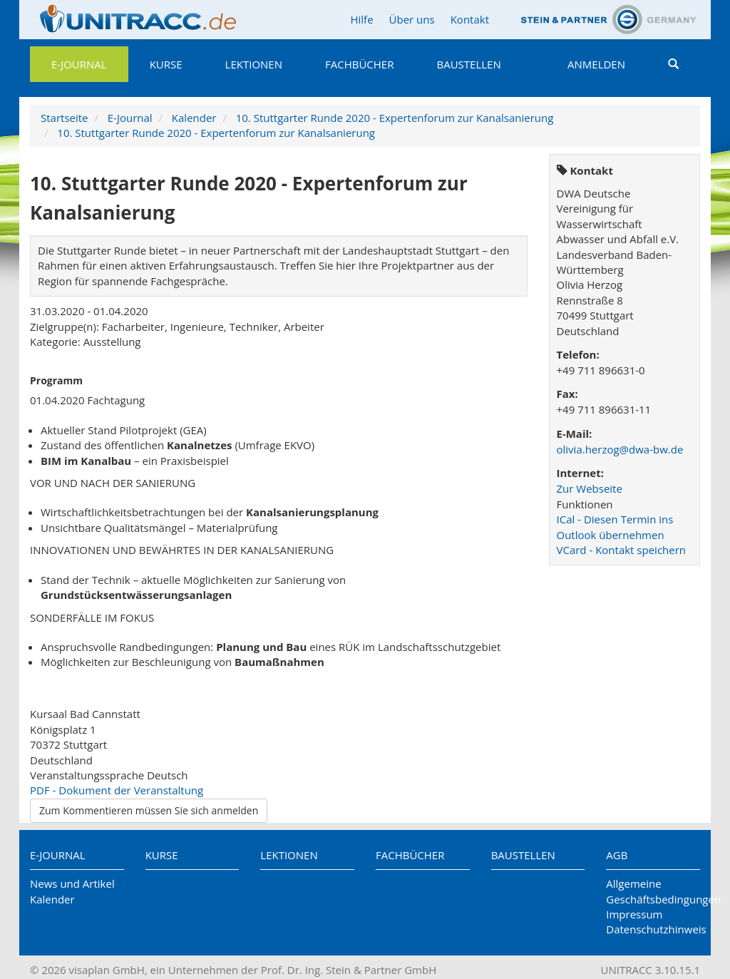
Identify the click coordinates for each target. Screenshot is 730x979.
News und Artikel (72, 883)
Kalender (194, 118)
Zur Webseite (589, 488)
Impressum (634, 914)
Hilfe (361, 19)
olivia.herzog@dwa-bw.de (620, 449)
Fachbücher (359, 64)
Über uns (412, 19)
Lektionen (253, 64)
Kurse (166, 64)
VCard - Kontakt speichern (622, 550)
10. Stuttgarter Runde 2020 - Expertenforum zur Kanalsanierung (395, 118)
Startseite (64, 118)
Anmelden (596, 64)
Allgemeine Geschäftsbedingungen (653, 891)
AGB (616, 855)
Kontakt (470, 19)
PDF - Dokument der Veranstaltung (116, 790)
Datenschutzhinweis (653, 929)
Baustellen (468, 64)
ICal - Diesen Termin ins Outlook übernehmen (615, 526)
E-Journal (79, 64)
